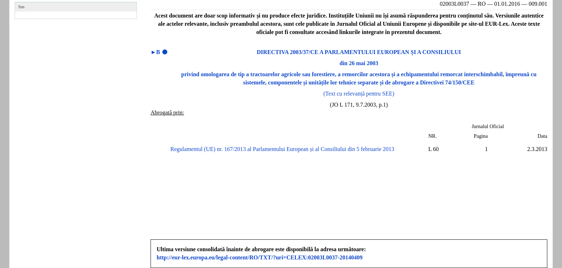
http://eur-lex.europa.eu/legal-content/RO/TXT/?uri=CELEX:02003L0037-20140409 (259, 257)
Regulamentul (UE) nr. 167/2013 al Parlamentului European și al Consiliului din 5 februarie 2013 (282, 149)
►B (155, 52)
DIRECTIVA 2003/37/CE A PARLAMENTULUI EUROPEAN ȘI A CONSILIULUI (359, 52)
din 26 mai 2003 (358, 63)
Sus (21, 6)
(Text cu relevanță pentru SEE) (358, 94)
